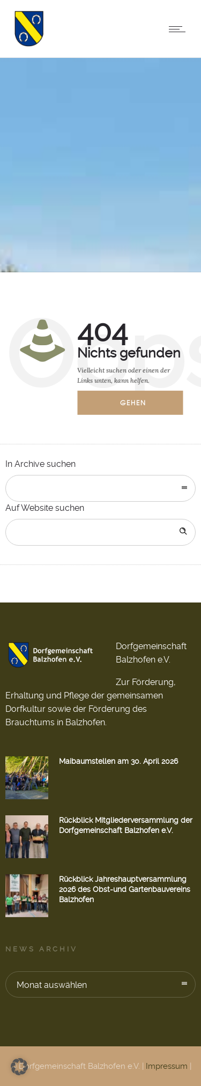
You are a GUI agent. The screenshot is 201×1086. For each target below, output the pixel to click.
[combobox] (100, 488)
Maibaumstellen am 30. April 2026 (118, 761)
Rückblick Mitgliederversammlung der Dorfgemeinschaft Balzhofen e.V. (125, 825)
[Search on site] (100, 532)
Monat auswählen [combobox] (52, 985)
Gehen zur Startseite (140, 406)
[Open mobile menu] (179, 29)
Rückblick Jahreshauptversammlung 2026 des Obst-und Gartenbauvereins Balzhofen (124, 889)
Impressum (167, 1066)
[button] (19, 1066)
